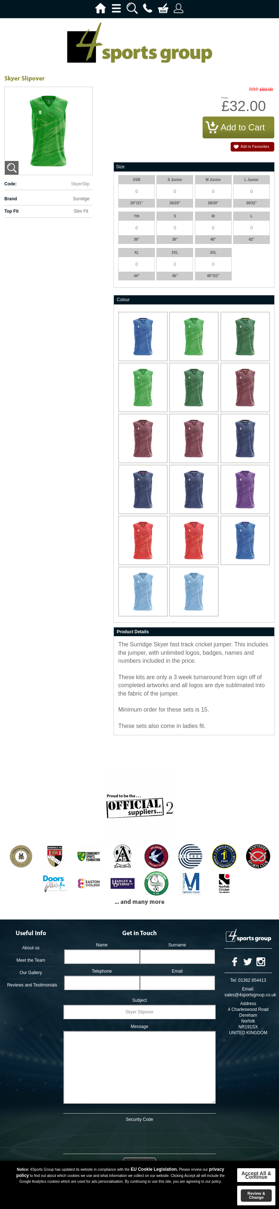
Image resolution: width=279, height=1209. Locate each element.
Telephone (102, 971)
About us (30, 947)
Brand (10, 198)
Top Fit (11, 211)
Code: (10, 183)
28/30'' (213, 203)
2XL (175, 253)
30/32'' (251, 203)
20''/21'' (136, 203)
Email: (248, 989)
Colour (123, 299)
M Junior (213, 180)
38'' (175, 239)
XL (136, 253)
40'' (213, 239)
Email (177, 971)
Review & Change (256, 1195)
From (225, 97)
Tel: (233, 980)
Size (120, 166)
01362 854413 (252, 980)
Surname (177, 945)
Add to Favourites (255, 147)
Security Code (139, 1119)
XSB (136, 180)
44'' (137, 276)
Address (248, 1003)
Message (139, 1026)
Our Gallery (31, 972)
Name (102, 945)
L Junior (251, 180)
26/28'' (175, 203)
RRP (253, 90)
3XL (213, 253)
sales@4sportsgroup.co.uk (250, 994)
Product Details (133, 631)
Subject (139, 1000)
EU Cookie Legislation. (154, 1169)
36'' (137, 239)
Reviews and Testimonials (31, 985)
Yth (137, 216)
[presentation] (139, 1136)
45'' (175, 276)
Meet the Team (30, 960)
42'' (251, 239)
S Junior (175, 180)
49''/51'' (213, 276)
